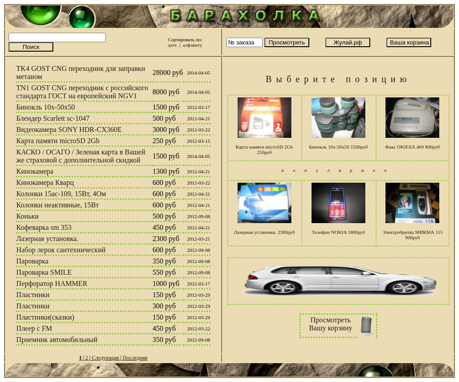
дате (172, 45)
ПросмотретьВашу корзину (330, 324)
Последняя (135, 358)
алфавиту (193, 45)
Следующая (105, 358)
